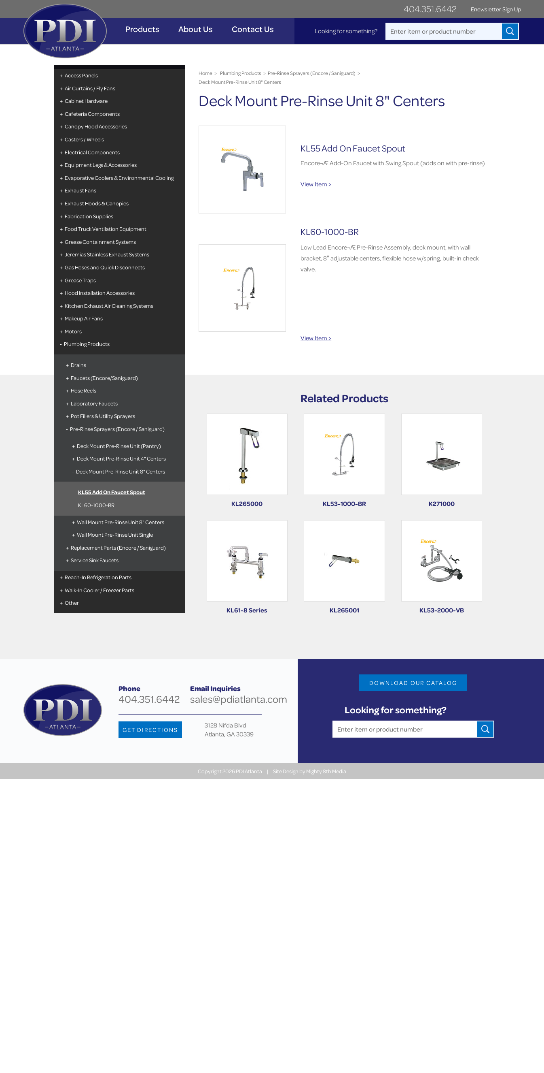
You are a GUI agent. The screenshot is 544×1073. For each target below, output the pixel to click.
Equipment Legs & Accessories (101, 165)
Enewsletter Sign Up (496, 9)
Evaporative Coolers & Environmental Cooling (119, 177)
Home (205, 73)
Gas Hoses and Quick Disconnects (105, 267)
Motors (73, 331)
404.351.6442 (430, 8)
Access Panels (81, 75)
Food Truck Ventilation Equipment (105, 229)
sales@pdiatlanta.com (238, 699)
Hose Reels (83, 390)
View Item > (316, 183)
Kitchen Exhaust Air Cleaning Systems (109, 305)
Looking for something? (346, 30)
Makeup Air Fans (84, 318)
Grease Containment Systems (100, 241)
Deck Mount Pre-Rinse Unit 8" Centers (120, 471)
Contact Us (253, 29)
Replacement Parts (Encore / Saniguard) (118, 547)
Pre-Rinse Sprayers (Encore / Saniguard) (117, 429)
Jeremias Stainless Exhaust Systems (107, 254)
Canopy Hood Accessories (96, 126)
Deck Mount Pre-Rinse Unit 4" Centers (121, 458)
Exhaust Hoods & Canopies (97, 203)
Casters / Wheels (84, 139)
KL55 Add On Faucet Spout (111, 492)
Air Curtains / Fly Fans (90, 88)
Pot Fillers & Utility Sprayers (103, 416)
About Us (195, 29)
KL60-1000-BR (96, 505)
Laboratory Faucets (94, 403)
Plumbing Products (87, 344)
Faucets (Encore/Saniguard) (104, 378)
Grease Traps (80, 280)
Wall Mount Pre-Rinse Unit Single (115, 534)
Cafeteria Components (92, 113)
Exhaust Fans (80, 190)
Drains (78, 365)
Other (72, 602)
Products (142, 29)
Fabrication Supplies (89, 216)
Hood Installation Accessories (100, 293)
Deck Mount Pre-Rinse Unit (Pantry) (119, 446)
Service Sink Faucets (95, 560)
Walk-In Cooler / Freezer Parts (99, 590)
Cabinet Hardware (86, 101)
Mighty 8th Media (326, 771)
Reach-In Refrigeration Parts (98, 577)
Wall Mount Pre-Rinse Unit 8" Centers (120, 522)
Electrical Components (92, 152)
